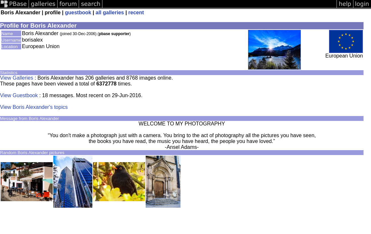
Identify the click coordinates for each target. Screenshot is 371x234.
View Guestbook (19, 95)
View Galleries (16, 78)
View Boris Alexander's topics (34, 107)
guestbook (78, 12)
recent (136, 12)
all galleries (110, 12)
